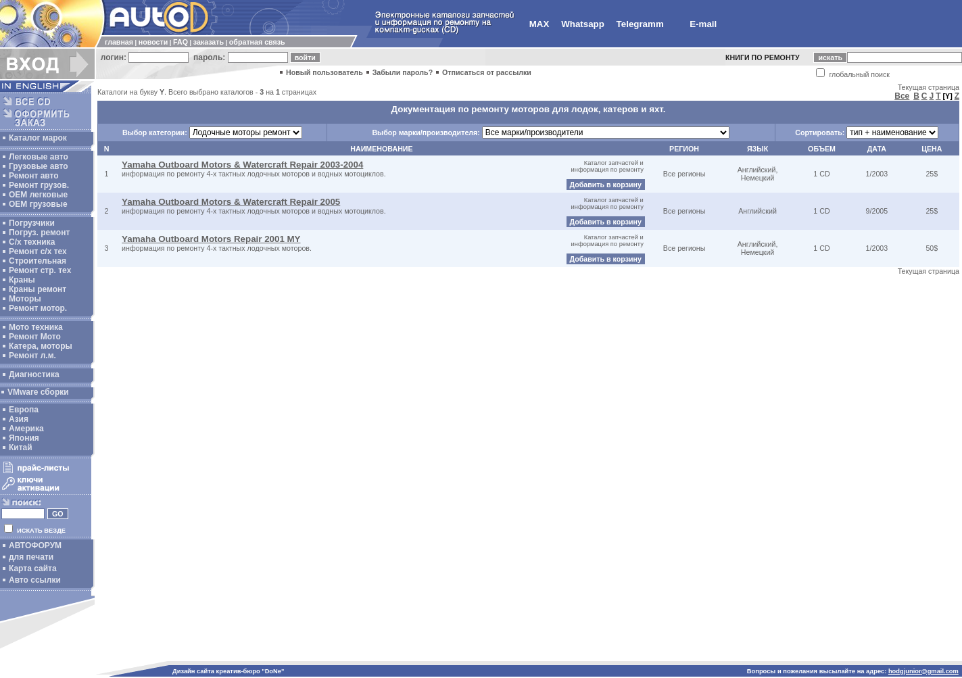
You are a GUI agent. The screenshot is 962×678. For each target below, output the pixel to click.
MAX (539, 24)
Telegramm (640, 24)
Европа (24, 409)
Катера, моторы (40, 346)
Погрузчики (32, 223)
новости (153, 42)
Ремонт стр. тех (40, 270)
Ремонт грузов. (39, 185)
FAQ (180, 42)
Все (901, 96)
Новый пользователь (324, 72)
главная (119, 42)
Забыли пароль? (402, 72)
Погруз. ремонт (39, 232)
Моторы (25, 299)
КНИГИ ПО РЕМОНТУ (762, 57)
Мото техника (36, 327)
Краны (22, 280)
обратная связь (257, 42)
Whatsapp (582, 24)
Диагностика (34, 374)
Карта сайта (33, 568)
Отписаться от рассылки (486, 72)
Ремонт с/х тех (38, 251)
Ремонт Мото (35, 336)
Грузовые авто (38, 166)
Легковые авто (38, 157)
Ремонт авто (34, 175)
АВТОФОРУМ (35, 545)
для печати (31, 557)
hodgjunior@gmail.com (923, 671)
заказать (208, 42)
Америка (26, 428)
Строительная (37, 261)
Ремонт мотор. (38, 308)
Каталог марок (38, 138)
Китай (20, 447)
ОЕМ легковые (38, 194)
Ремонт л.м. (32, 355)
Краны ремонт (37, 289)
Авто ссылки (35, 580)
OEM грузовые (38, 204)
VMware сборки (38, 392)
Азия (18, 419)
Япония (24, 438)
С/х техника (32, 242)
